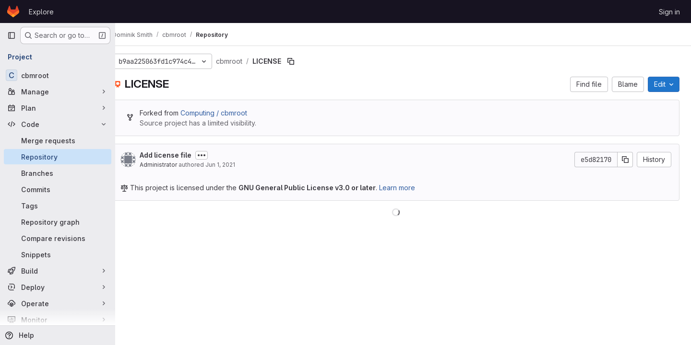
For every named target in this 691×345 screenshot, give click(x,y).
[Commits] (57, 189)
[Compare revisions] (57, 238)
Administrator (172, 164)
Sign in (669, 12)
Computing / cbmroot (228, 113)
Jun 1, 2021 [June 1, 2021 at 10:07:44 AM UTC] (235, 164)
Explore (41, 12)
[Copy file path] (305, 61)
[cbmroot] (57, 75)
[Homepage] (13, 11)
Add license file (180, 155)
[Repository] (57, 156)
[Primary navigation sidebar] (11, 35)
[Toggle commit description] (216, 155)
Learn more (411, 188)
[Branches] (57, 173)
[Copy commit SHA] (625, 159)
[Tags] (57, 205)
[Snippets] (57, 254)
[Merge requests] (57, 140)
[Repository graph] (57, 222)
